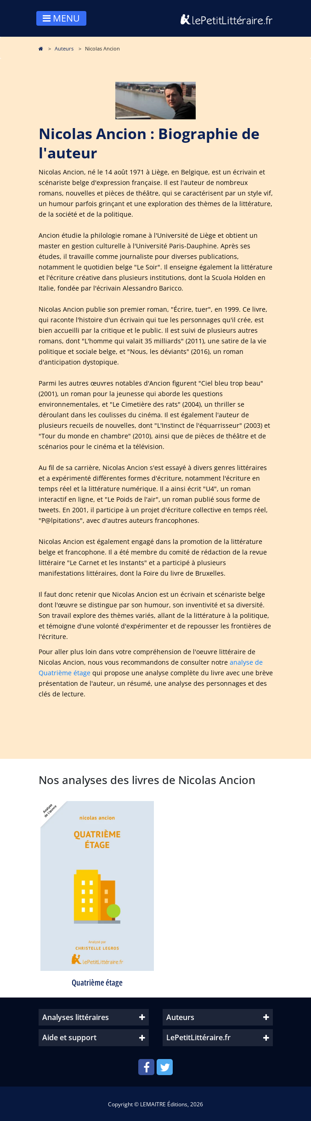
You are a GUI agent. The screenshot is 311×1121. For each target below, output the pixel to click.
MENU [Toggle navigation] (61, 18)
